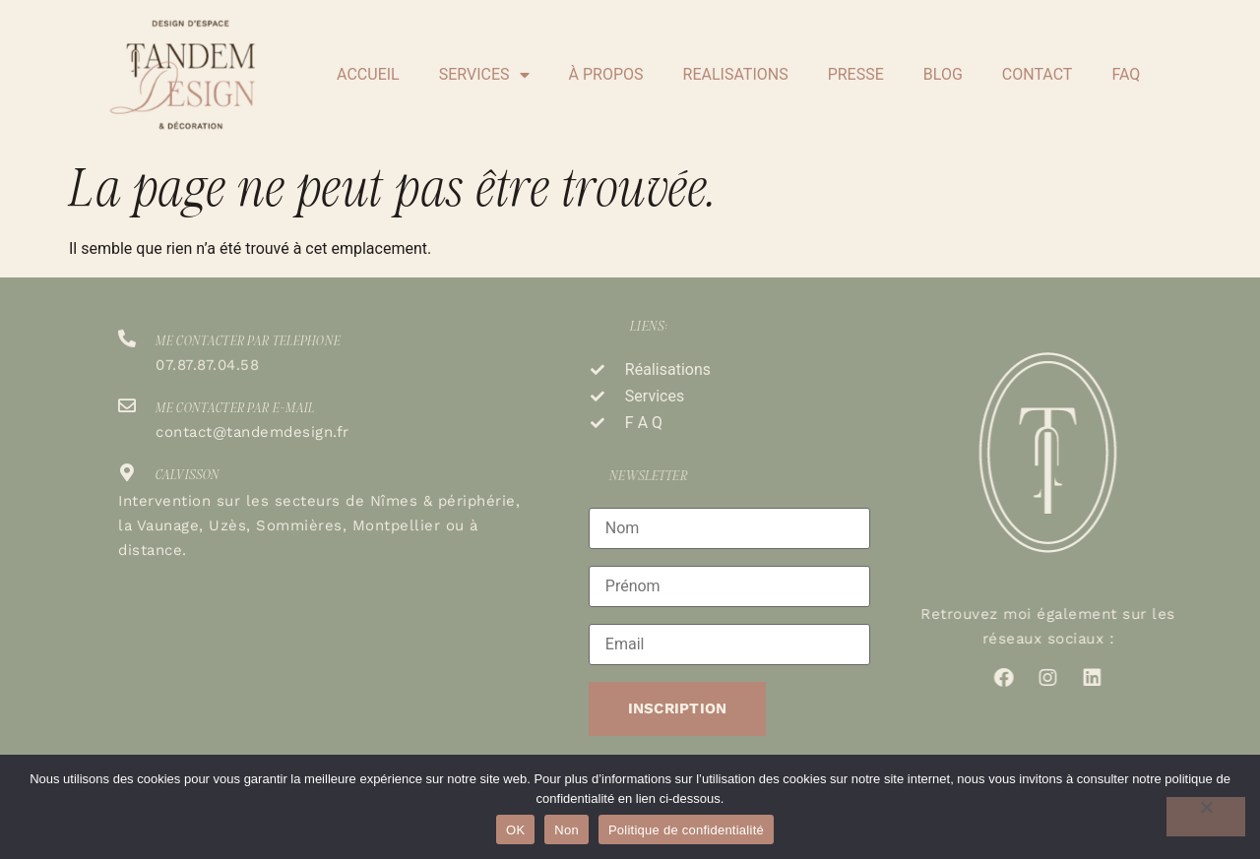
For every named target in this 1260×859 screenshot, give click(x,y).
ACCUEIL (368, 74)
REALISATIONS (735, 74)
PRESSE (856, 74)
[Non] (1205, 816)
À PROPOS (606, 74)
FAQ (1125, 74)
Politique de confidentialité (686, 830)
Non (566, 830)
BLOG (943, 74)
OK (515, 830)
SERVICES (484, 74)
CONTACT (1037, 74)
